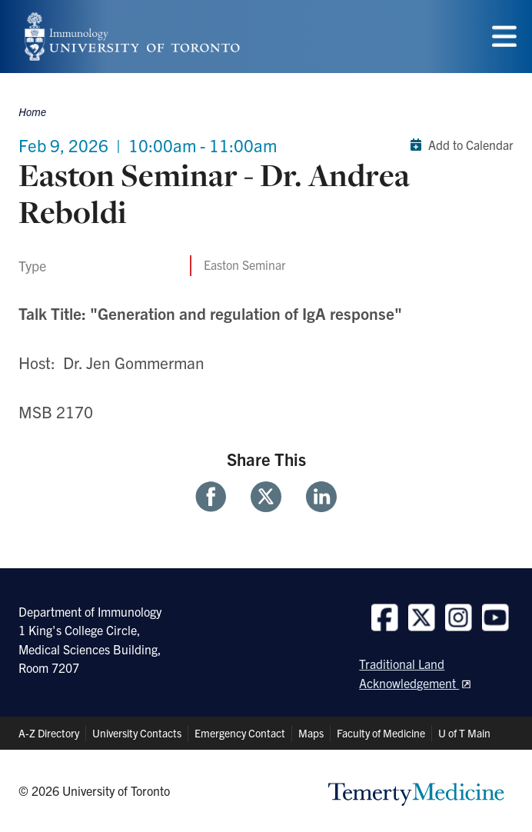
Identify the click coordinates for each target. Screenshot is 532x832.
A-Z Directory (48, 733)
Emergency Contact (240, 733)
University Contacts (136, 733)
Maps (311, 733)
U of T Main (464, 733)
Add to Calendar (459, 144)
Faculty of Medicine (381, 733)
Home (32, 111)
